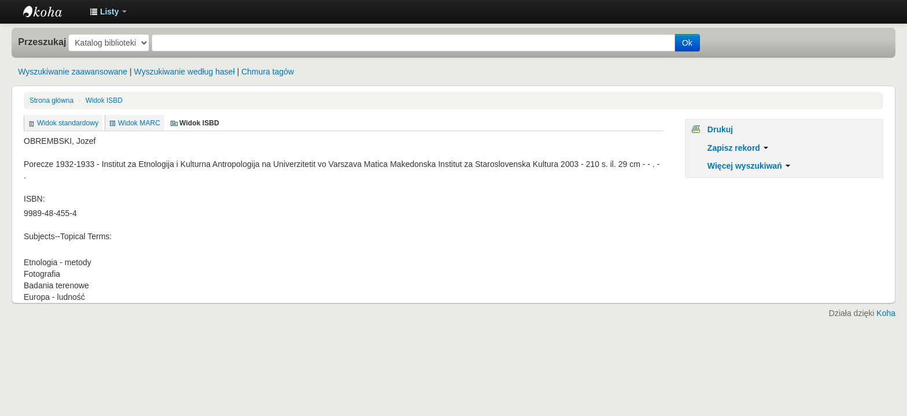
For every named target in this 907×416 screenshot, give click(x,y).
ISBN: (34, 198)
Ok (687, 42)
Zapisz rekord (737, 148)
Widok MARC (139, 123)
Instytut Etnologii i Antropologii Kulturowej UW (52, 11)
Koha (885, 313)
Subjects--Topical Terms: (68, 236)
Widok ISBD (104, 100)
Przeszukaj (42, 41)
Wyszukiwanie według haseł (184, 71)
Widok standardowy (67, 123)
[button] (108, 11)
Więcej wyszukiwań (748, 165)
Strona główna (51, 100)
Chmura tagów (267, 71)
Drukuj (720, 129)
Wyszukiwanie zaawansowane (72, 71)
